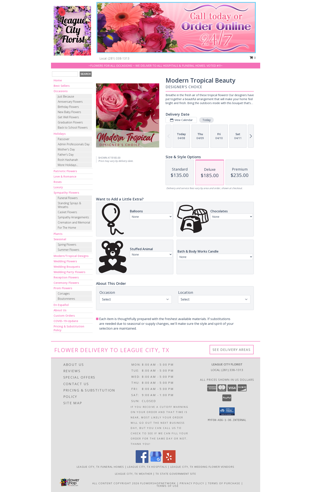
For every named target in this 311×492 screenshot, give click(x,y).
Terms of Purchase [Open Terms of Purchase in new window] (224, 483)
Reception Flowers (66, 277)
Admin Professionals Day (73, 144)
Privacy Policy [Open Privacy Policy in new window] (192, 483)
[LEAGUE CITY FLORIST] (72, 30)
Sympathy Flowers (66, 192)
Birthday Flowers (68, 107)
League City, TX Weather (133, 473)
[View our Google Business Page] (155, 462)
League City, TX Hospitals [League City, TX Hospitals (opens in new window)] (147, 467)
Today (206, 120)
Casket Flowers (67, 212)
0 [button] (252, 58)
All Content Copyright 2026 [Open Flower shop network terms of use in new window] (115, 483)
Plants (58, 234)
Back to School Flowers (73, 127)
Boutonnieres (66, 299)
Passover (63, 139)
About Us (60, 310)
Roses (58, 182)
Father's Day (66, 154)
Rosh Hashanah (68, 160)
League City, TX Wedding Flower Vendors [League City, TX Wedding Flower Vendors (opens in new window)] (202, 467)
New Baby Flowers (69, 112)
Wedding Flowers (65, 261)
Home (58, 80)
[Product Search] (65, 74)
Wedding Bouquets (67, 266)
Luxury (58, 187)
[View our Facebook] (142, 462)
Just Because (66, 96)
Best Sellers (62, 86)
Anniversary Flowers (70, 101)
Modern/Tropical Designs (71, 256)
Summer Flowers (68, 250)
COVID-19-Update (66, 321)
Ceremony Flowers (66, 283)
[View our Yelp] (169, 462)
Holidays (60, 134)
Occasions (61, 91)
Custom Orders (64, 315)
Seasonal (60, 239)
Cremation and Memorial (74, 222)
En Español (61, 305)
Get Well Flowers (68, 117)
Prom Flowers (63, 288)
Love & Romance (65, 176)
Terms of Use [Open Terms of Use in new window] (168, 486)
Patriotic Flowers (65, 171)
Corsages (64, 293)
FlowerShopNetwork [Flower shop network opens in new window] (158, 483)
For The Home (67, 227)
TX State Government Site (176, 473)
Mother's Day (66, 149)
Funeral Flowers (68, 198)
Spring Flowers (67, 244)
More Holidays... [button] (68, 165)
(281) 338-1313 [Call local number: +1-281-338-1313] (119, 58)
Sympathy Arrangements (73, 217)
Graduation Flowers (70, 122)
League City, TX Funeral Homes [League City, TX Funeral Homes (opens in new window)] (100, 467)
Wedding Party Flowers (69, 272)
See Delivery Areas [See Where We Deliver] (232, 349)
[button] (227, 411)
